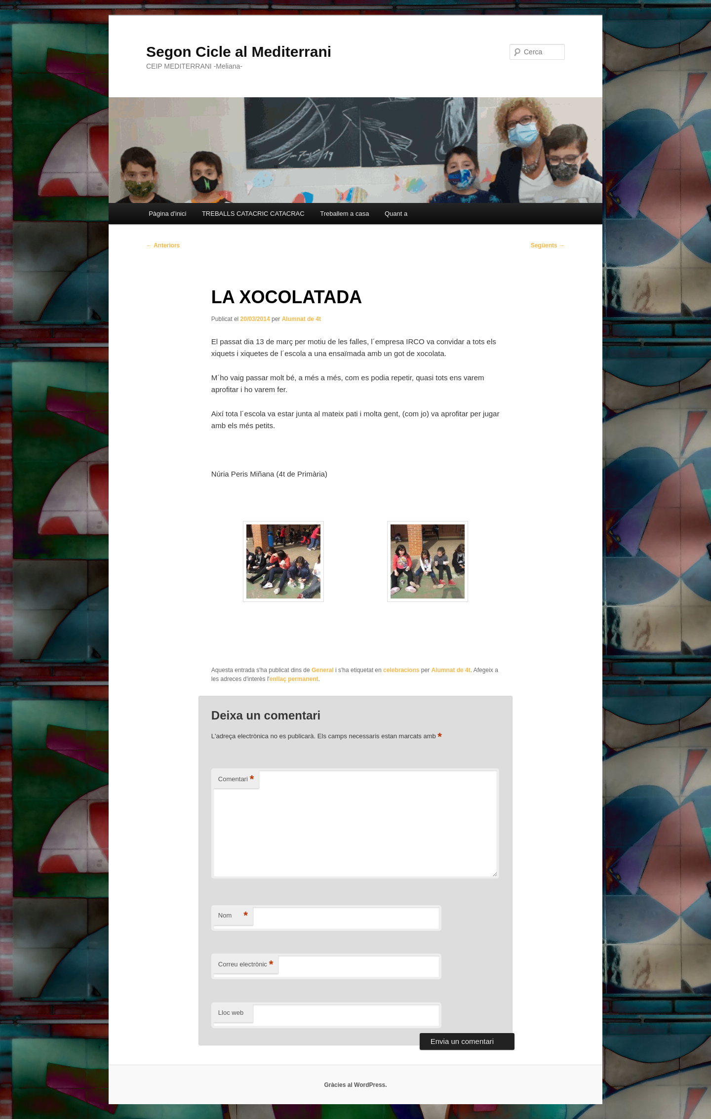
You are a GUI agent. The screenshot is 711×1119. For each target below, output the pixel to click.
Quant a (396, 213)
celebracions (401, 670)
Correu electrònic (246, 965)
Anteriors (163, 245)
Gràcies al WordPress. (355, 1084)
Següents (548, 245)
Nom (233, 916)
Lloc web (230, 1012)
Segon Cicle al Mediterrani (238, 51)
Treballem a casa (344, 213)
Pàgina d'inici (167, 213)
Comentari (236, 779)
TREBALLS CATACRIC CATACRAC (253, 213)
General (323, 670)
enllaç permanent (294, 679)
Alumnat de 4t (301, 319)
